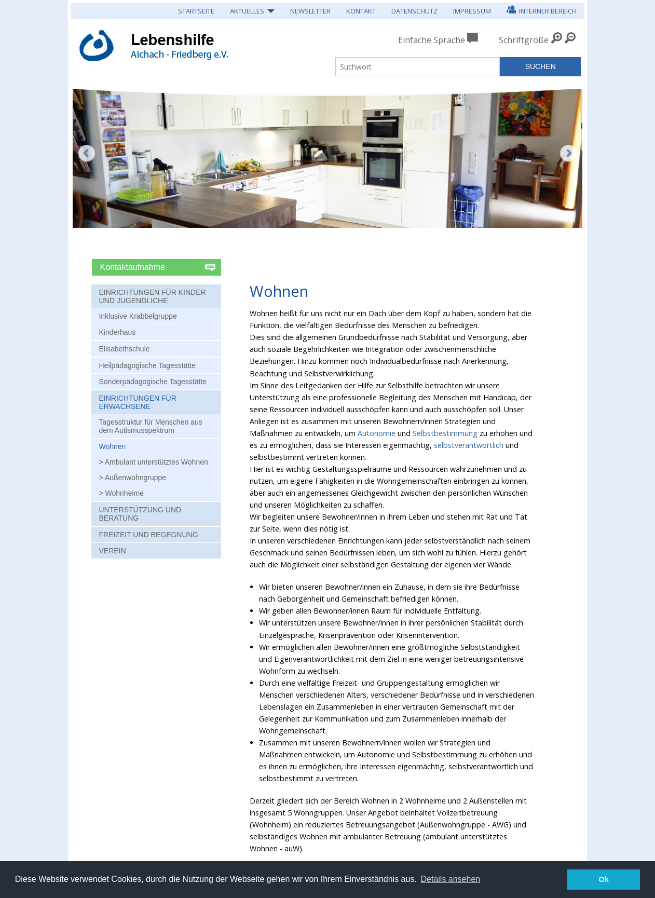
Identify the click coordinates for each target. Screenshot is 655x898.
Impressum (472, 11)
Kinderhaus (117, 332)
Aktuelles (247, 11)
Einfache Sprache (438, 40)
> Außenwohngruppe (132, 477)
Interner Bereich (542, 10)
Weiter (568, 161)
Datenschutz (414, 11)
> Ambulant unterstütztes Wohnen (153, 462)
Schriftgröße (524, 40)
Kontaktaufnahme (134, 267)
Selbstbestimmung (445, 433)
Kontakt (361, 11)
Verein (112, 551)
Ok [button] (604, 879)
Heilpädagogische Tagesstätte (147, 365)
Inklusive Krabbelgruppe (137, 316)
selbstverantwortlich (468, 445)
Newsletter (310, 11)
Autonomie (376, 433)
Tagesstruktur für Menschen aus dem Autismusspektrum (150, 426)
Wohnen (112, 446)
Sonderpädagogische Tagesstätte (153, 381)
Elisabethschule (124, 349)
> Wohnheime (121, 493)
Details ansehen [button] (450, 879)
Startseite (196, 11)
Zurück (86, 153)
